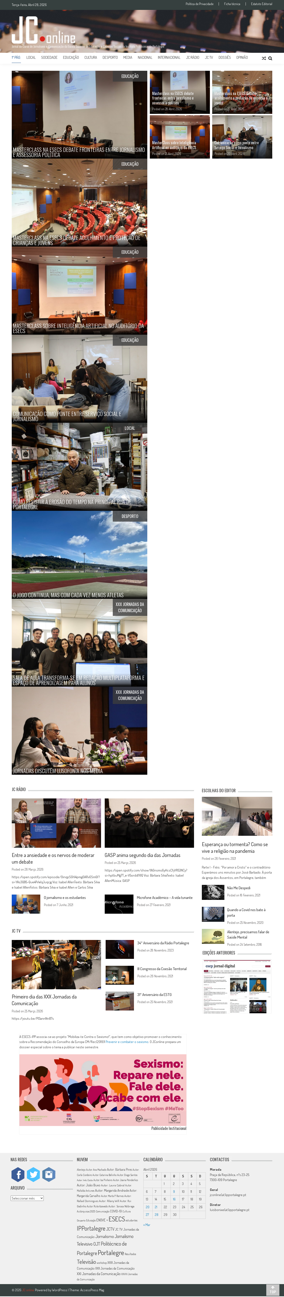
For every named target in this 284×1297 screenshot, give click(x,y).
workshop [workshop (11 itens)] (102, 1263)
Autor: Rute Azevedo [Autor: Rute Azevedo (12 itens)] (97, 1207)
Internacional (169, 57)
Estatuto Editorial (261, 4)
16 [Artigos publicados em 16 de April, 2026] (174, 1200)
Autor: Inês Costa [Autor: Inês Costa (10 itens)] (85, 1180)
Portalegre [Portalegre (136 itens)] (111, 1253)
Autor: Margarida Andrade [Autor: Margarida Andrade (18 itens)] (112, 1191)
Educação (71, 57)
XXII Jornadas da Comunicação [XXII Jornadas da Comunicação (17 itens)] (115, 1269)
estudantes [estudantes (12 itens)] (131, 1221)
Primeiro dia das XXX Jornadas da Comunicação (47, 1000)
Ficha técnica (232, 4)
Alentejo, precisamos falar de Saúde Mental (248, 934)
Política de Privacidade (199, 4)
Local (31, 57)
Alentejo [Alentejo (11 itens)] (81, 1170)
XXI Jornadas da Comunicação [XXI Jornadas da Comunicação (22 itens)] (99, 1274)
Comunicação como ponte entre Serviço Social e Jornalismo (236, 145)
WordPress (60, 1290)
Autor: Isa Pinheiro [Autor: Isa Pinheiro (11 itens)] (102, 1180)
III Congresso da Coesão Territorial (165, 969)
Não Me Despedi (240, 888)
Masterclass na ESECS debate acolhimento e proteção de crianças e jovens (241, 98)
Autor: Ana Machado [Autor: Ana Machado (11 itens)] (96, 1170)
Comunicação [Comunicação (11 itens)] (102, 1212)
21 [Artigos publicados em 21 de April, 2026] (156, 1207)
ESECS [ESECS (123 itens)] (117, 1219)
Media (127, 57)
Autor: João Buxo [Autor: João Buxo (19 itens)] (88, 1185)
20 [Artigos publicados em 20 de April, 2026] (147, 1207)
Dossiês (225, 57)
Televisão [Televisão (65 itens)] (86, 1262)
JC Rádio (192, 57)
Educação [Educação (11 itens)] (91, 1221)
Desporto (110, 57)
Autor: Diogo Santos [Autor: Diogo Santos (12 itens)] (127, 1175)
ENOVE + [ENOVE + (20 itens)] (102, 1220)
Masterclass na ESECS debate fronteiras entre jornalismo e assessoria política (173, 98)
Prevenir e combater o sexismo (127, 1042)
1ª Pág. (16, 57)
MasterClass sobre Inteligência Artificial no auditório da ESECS (174, 145)
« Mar (146, 1225)
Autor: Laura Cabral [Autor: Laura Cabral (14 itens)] (113, 1186)
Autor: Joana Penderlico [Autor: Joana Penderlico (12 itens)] (125, 1180)
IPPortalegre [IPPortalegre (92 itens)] (91, 1229)
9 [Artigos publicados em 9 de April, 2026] (174, 1192)
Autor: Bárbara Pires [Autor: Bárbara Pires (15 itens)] (119, 1170)
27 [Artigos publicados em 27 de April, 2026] (147, 1215)
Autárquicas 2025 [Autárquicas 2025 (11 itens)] (86, 1212)
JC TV (209, 57)
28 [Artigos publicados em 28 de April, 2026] (156, 1215)
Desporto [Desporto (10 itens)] (81, 1221)
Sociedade (49, 57)
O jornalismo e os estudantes (68, 897)
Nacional (145, 57)
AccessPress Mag (92, 1290)
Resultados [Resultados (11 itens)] (130, 1254)
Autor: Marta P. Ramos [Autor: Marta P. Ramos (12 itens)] (112, 1196)
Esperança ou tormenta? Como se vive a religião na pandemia (237, 847)
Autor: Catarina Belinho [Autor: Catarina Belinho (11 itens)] (104, 1175)
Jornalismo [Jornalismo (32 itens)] (104, 1237)
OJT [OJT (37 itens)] (96, 1244)
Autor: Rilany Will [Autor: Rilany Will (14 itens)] (109, 1201)
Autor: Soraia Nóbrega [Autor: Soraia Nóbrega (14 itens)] (121, 1207)
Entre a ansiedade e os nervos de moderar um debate (55, 858)
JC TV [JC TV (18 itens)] (119, 1230)
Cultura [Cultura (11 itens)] (126, 1212)
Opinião (242, 57)
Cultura (90, 57)
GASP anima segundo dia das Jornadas (145, 854)
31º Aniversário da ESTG (156, 994)
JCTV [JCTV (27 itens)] (110, 1229)
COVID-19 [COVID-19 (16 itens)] (116, 1212)
